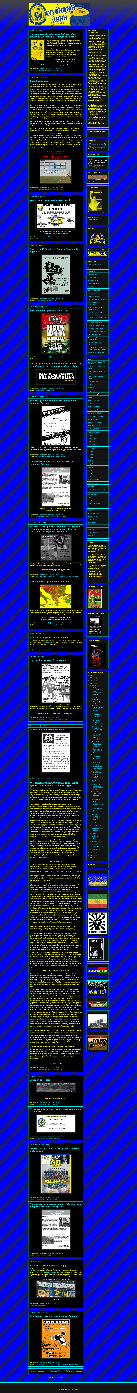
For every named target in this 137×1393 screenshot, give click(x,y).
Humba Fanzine (93, 277)
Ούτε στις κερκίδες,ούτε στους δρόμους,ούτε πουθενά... (96, 691)
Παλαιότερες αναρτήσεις (74, 1371)
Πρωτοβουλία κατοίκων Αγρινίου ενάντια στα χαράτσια (97, 348)
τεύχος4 (90, 460)
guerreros (91, 507)
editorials (90, 497)
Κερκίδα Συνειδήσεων (41, 576)
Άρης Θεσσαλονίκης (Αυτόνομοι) (94, 303)
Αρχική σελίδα (54, 1371)
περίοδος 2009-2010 (94, 429)
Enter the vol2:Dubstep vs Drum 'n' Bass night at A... (97, 708)
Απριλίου (95, 841)
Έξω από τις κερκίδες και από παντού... (50, 637)
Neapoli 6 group (93, 280)
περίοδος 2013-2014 (94, 441)
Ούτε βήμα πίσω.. (39, 81)
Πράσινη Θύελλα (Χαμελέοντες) (97, 331)
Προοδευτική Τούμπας (94, 335)
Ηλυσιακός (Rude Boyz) (95, 322)
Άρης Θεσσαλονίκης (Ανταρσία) (97, 299)
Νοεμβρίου (95, 823)
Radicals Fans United (94, 287)
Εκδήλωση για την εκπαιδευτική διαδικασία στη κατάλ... (96, 729)
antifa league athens (94, 480)
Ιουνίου (94, 836)
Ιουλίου (94, 833)
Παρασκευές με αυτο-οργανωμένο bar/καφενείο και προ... (97, 803)
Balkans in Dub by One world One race (49, 581)
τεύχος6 (90, 467)
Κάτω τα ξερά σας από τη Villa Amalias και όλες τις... (96, 721)
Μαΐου (94, 838)
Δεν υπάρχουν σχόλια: (58, 68)
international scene (94, 513)
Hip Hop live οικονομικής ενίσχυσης (48, 660)
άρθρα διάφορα (92, 391)
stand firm (91, 529)
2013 (92, 680)
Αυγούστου (95, 830)
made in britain (92, 519)
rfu (89, 526)
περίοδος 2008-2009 (94, 426)
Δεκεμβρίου (95, 685)
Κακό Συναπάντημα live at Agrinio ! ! (48, 310)
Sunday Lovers (92, 293)
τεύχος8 (90, 473)
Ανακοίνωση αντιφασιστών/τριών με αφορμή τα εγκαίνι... (96, 774)
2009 (92, 858)
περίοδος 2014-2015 (94, 445)
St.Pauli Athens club (94, 290)
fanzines (90, 500)
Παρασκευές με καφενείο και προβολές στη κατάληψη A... (96, 736)
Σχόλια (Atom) (60, 1377)
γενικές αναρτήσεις (58, 70)
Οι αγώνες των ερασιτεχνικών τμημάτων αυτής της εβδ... (97, 787)
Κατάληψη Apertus (61, 456)
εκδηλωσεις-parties (40, 239)
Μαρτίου (94, 844)
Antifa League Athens (94, 264)
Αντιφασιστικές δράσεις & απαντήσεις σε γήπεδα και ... (96, 744)
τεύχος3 (90, 457)
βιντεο (90, 397)
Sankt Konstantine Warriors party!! (47, 729)
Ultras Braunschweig (94, 296)
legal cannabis (92, 516)
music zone (91, 523)
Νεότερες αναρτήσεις (37, 1371)
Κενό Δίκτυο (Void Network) (96, 325)
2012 (92, 683)
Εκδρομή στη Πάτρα (40, 1080)
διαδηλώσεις (92, 403)
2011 (92, 852)
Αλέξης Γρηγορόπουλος (52, 1272)
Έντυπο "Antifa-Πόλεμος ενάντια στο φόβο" (95, 308)
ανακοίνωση (55, 65)
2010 (92, 855)
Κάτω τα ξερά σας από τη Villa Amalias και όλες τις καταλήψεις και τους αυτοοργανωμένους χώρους (55, 364)
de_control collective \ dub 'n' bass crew (68, 576)
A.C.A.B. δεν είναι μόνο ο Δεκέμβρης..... (50, 1265)
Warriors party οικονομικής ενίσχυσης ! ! (50, 200)
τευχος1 (90, 451)
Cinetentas (91, 268)
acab (89, 476)
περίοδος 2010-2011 (94, 432)
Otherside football (93, 284)
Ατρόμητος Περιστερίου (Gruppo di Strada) (95, 313)
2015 (92, 675)
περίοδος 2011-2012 (94, 435)
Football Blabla (92, 274)
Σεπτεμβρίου (96, 828)
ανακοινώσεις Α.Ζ (93, 387)
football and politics (94, 503)
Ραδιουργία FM (52, 576)
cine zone (91, 486)
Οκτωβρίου (95, 825)
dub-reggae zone (93, 494)
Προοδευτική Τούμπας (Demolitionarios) (94, 338)
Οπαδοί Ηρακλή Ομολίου (95, 328)
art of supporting (93, 483)
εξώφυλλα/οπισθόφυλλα (95, 413)
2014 (92, 678)
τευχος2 (90, 454)
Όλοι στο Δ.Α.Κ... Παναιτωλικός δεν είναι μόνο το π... (96, 794)
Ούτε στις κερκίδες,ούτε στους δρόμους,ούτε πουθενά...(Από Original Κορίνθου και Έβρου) (53, 35)
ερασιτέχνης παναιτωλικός (52, 1138)
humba (90, 510)
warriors (48, 239)
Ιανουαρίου (95, 849)
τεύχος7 (90, 470)
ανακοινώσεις (49, 70)
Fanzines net (92, 271)
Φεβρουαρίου (96, 846)
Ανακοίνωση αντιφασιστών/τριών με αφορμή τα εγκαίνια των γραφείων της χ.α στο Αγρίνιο (54, 784)
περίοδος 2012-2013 (94, 438)
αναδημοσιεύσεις (39, 70)
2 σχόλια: (55, 1303)
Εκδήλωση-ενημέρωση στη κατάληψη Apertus (53, 1316)
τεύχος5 (90, 464)
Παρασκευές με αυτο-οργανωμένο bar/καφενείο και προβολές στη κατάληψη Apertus (55, 1205)
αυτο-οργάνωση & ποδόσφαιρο (97, 394)
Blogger (77, 1389)
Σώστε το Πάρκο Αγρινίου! (96, 352)
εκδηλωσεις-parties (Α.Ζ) (95, 410)
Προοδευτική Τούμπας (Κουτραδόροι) (94, 343)
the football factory (93, 532)
